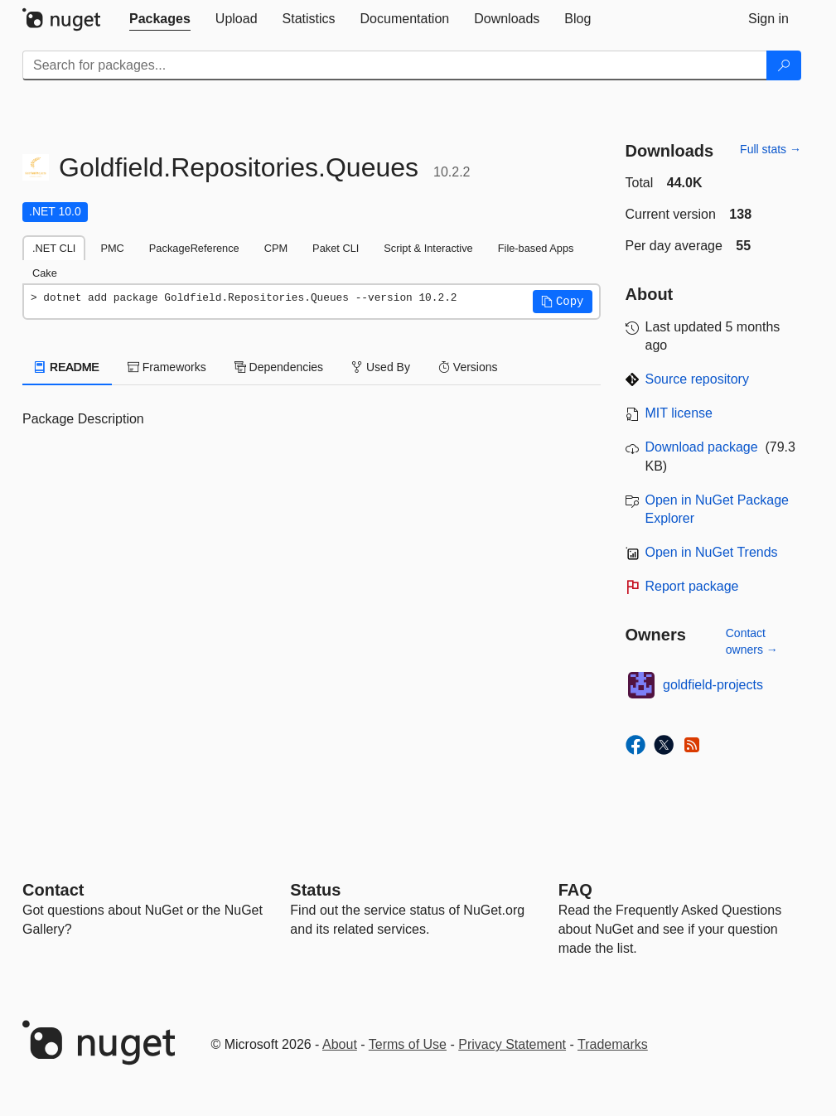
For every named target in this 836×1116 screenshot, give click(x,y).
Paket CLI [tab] (335, 248)
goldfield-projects (713, 685)
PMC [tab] (111, 248)
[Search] (783, 65)
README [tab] (67, 367)
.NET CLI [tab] (53, 248)
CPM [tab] (276, 248)
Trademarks (612, 1044)
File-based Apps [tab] (536, 248)
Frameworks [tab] (167, 367)
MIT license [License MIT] (679, 413)
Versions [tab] (468, 367)
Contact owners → (752, 641)
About (339, 1044)
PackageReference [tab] (194, 248)
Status (315, 890)
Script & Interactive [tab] (428, 248)
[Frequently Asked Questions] (575, 890)
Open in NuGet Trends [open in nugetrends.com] (711, 552)
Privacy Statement (512, 1044)
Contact (53, 890)
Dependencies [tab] (278, 367)
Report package (692, 586)
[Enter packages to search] (394, 65)
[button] (562, 301)
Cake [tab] (44, 273)
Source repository (697, 379)
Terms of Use (408, 1044)
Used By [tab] (380, 367)
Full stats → (770, 149)
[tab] (160, 19)
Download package (701, 447)
